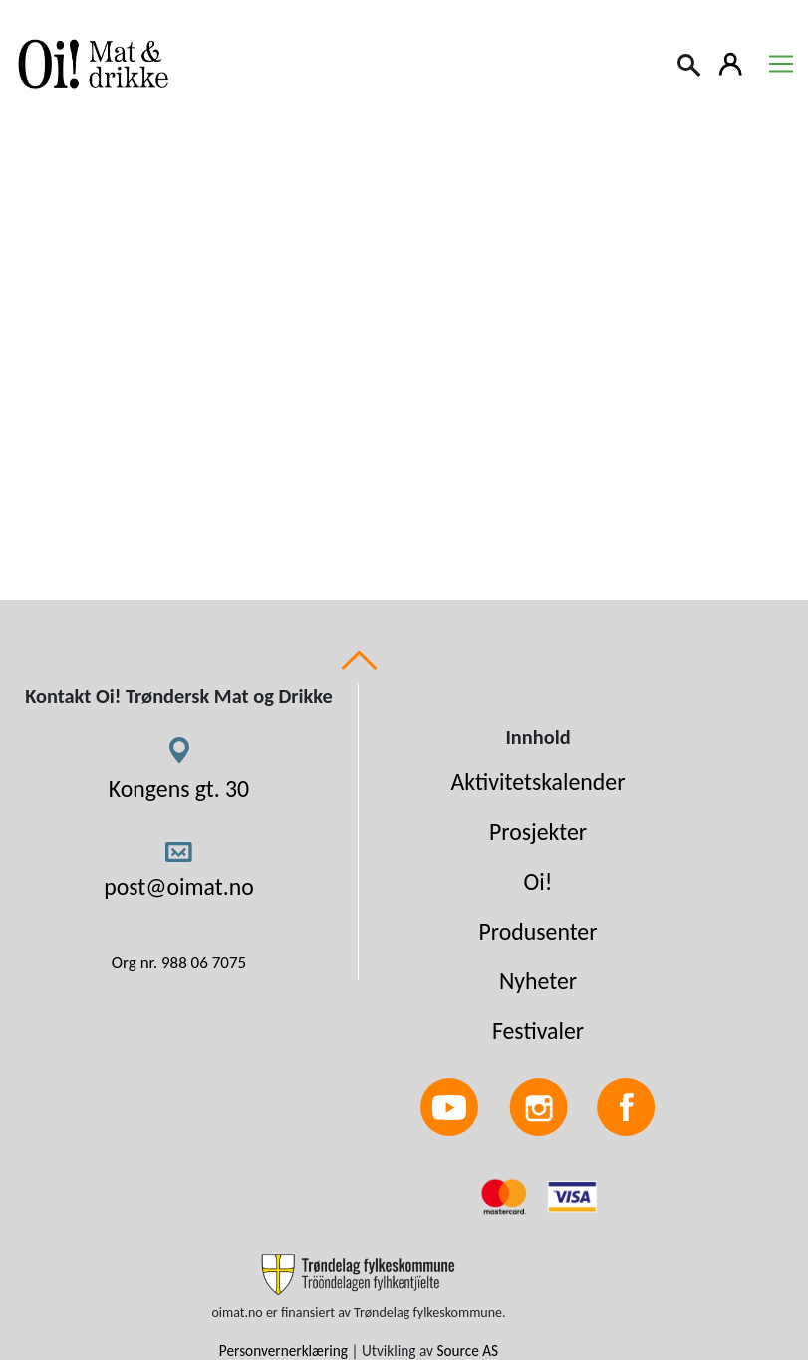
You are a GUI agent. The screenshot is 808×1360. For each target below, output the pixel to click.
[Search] (690, 63)
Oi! (538, 881)
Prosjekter (538, 831)
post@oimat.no (179, 886)
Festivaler (538, 1030)
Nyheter (538, 980)
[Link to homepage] (89, 64)
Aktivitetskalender (538, 781)
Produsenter (537, 931)
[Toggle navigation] (781, 64)
